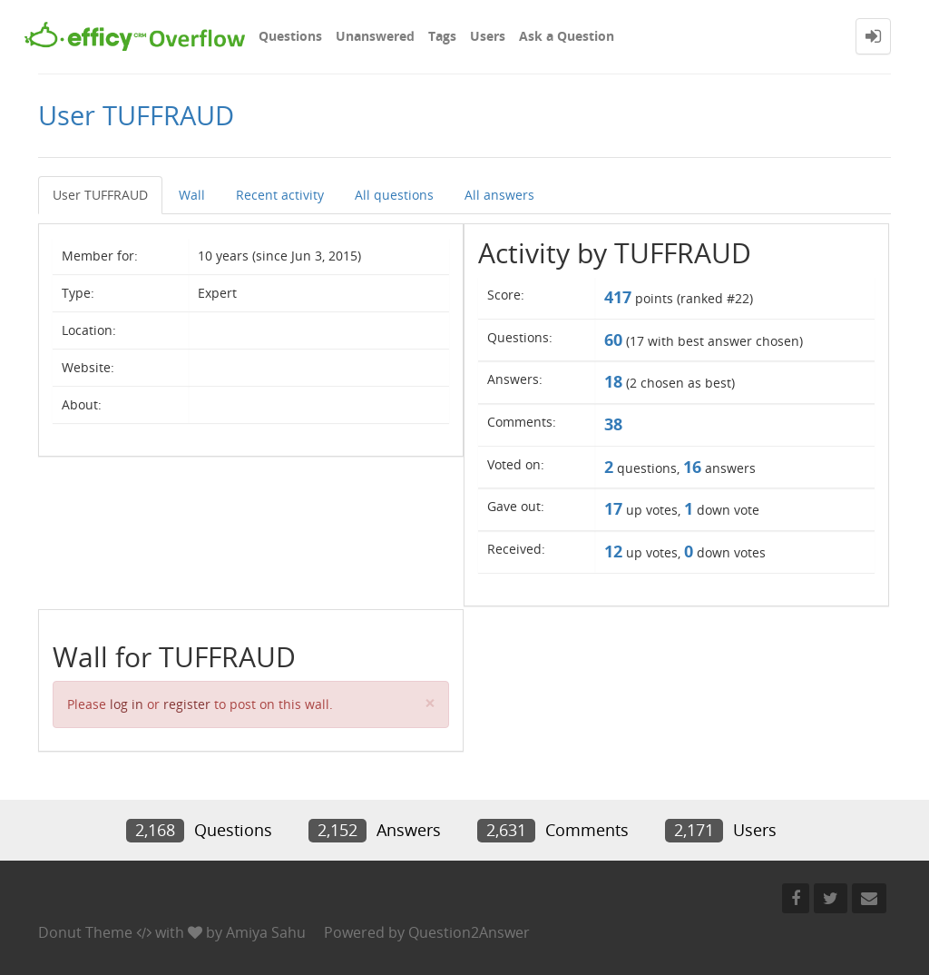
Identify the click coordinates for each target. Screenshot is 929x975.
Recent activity (280, 194)
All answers (499, 194)
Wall (192, 194)
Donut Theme (85, 932)
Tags (442, 35)
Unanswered (375, 35)
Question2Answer (469, 932)
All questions (394, 194)
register (186, 704)
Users (487, 35)
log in (126, 704)
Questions (290, 35)
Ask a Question (566, 35)
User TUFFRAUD (100, 194)
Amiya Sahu (266, 932)
